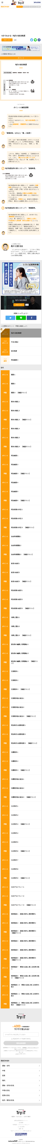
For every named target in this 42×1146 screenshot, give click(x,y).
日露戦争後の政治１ (17, 779)
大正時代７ (14, 860)
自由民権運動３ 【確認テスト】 (22, 554)
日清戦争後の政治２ (17, 707)
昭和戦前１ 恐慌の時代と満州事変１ (23, 914)
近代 (2, 367)
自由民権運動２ (16, 545)
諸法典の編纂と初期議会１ (20, 644)
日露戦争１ (14, 752)
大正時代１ (14, 806)
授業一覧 (21, 1128)
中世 (3, 1070)
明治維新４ (14, 482)
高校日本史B (5, 1061)
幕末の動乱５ (15, 437)
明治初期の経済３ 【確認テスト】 (23, 608)
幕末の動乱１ (15, 401)
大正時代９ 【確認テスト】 (20, 878)
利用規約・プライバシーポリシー (30, 1047)
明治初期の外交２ (17, 518)
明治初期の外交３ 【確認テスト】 (23, 527)
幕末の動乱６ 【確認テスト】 (21, 446)
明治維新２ (14, 360)
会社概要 (21, 1122)
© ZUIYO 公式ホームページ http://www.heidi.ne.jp (21, 1140)
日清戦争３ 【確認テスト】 (20, 689)
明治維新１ (14, 455)
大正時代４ (14, 833)
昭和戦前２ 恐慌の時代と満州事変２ (23, 923)
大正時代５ (14, 842)
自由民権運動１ (16, 536)
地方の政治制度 (16, 333)
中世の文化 (6, 1090)
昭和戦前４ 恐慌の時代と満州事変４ (23, 941)
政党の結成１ (15, 563)
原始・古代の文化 (8, 1085)
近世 (3, 1075)
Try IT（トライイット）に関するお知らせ (21, 1130)
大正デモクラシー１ (17, 887)
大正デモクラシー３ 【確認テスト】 (23, 905)
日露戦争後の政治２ (17, 788)
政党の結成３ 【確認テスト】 (21, 581)
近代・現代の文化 (8, 1100)
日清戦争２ (14, 680)
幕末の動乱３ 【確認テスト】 (21, 419)
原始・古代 (6, 1066)
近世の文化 (6, 1095)
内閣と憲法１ (15, 617)
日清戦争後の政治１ (17, 698)
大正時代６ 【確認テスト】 (20, 851)
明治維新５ (14, 491)
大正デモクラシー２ (17, 896)
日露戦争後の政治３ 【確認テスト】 (23, 797)
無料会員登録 (37, 2)
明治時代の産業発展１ (18, 725)
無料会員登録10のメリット (21, 1120)
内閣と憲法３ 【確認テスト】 (21, 635)
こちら (16, 1053)
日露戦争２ (14, 761)
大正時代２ (14, 815)
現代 (3, 1080)
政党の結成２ (15, 572)
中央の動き (14, 342)
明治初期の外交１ (17, 509)
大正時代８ (14, 869)
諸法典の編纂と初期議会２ (20, 653)
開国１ (13, 374)
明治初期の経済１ (17, 590)
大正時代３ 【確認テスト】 (20, 824)
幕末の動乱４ (15, 428)
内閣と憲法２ (15, 626)
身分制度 (14, 351)
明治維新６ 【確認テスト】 (20, 500)
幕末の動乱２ (15, 410)
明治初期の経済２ (17, 599)
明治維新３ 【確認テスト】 (20, 473)
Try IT (21, 2)
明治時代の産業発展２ (18, 734)
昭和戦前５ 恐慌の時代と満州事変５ (23, 950)
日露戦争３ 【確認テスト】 (20, 770)
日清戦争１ (14, 671)
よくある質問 (21, 1126)
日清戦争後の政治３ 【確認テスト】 (23, 716)
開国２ (13, 383)
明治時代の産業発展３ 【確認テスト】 (24, 743)
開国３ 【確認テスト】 (19, 392)
